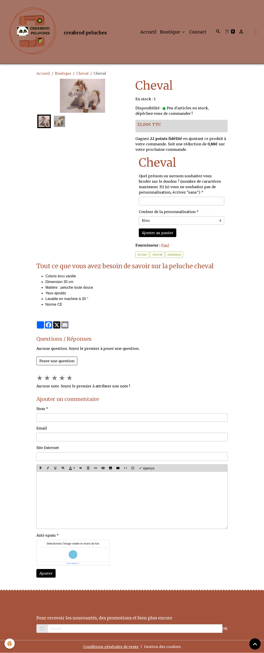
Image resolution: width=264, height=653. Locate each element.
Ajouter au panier (157, 232)
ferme (142, 254)
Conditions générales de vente (111, 646)
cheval (157, 254)
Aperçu (146, 468)
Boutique (170, 32)
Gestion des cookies (162, 646)
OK (225, 628)
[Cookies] (10, 644)
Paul (165, 245)
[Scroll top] (255, 644)
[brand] (56, 32)
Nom (40, 408)
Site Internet (47, 447)
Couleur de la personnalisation (167, 211)
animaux (174, 254)
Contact (197, 32)
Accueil (148, 32)
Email (41, 428)
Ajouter (46, 573)
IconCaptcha (72, 563)
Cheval (82, 73)
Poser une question (56, 361)
